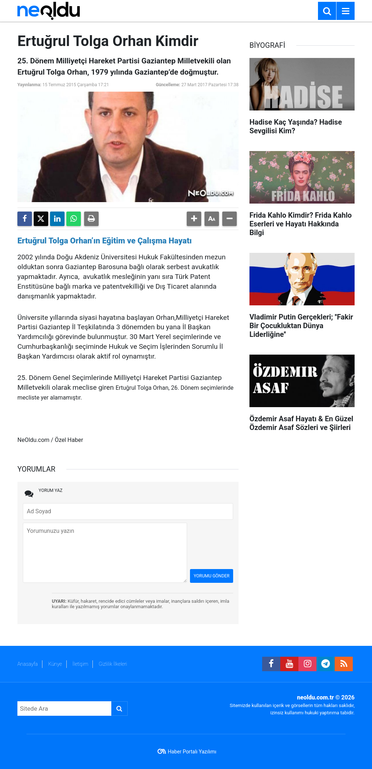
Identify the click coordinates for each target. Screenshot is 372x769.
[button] (194, 219)
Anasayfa (27, 664)
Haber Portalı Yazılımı (192, 752)
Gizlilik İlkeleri (113, 664)
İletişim (80, 664)
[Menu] (345, 11)
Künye (55, 664)
